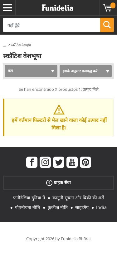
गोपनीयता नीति (27, 207)
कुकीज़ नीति (58, 207)
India (101, 207)
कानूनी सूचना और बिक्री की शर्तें (78, 198)
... (4, 45)
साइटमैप (82, 207)
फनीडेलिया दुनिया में (29, 198)
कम (10, 70)
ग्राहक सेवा (58, 182)
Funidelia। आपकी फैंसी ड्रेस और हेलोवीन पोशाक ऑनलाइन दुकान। (57, 7)
